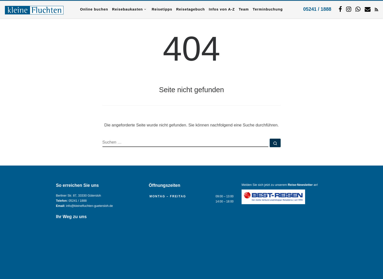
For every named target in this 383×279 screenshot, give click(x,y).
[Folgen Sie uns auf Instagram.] (348, 9)
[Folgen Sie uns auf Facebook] (340, 9)
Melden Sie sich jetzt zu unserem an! (280, 185)
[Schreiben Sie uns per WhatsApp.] (358, 9)
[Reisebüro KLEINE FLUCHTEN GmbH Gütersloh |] (34, 9)
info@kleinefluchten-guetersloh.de (89, 206)
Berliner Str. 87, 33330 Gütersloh (78, 195)
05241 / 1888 (317, 9)
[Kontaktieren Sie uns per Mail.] (368, 9)
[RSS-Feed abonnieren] (376, 9)
